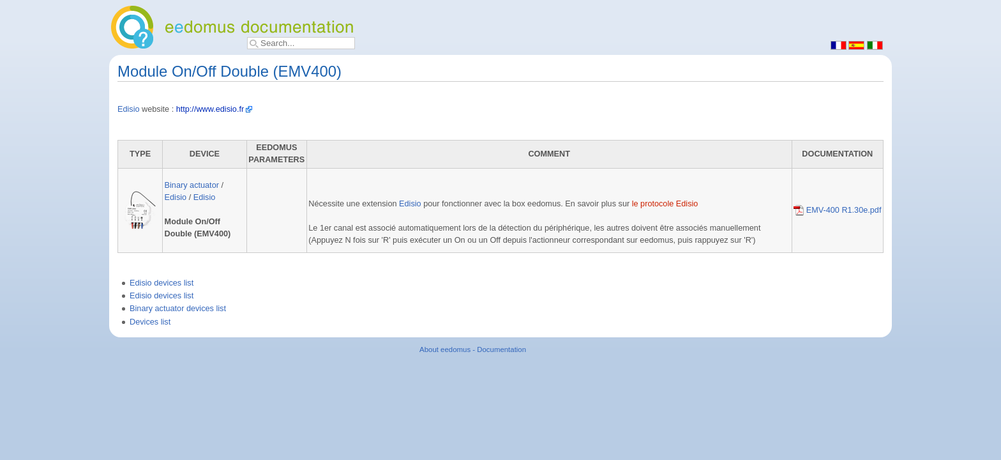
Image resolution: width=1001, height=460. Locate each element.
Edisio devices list (161, 283)
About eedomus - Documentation (472, 349)
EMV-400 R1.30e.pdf (837, 210)
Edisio (128, 109)
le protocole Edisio (665, 203)
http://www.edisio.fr (210, 109)
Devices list (150, 322)
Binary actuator (192, 185)
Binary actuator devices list (178, 308)
